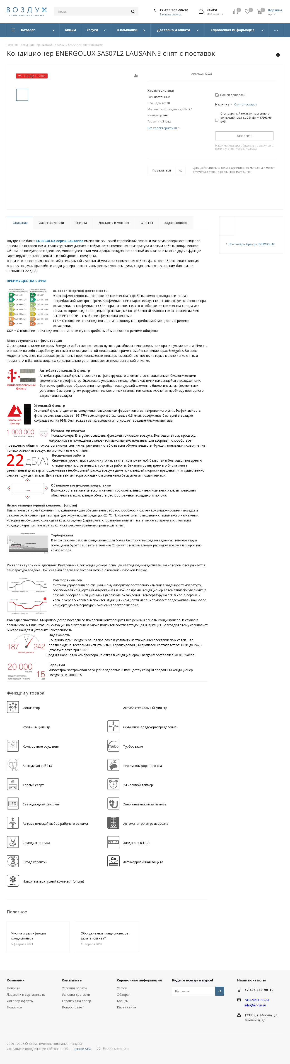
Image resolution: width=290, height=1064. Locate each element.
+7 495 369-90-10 (173, 10)
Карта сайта (126, 1007)
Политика (14, 1007)
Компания (15, 980)
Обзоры (123, 994)
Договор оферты (20, 1001)
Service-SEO (82, 1049)
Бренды (122, 1001)
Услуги (122, 988)
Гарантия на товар (76, 1001)
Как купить (72, 980)
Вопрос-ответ (73, 1007)
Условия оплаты (74, 988)
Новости (13, 988)
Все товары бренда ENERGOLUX (252, 244)
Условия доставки (76, 994)
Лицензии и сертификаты (26, 994)
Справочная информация (139, 980)
